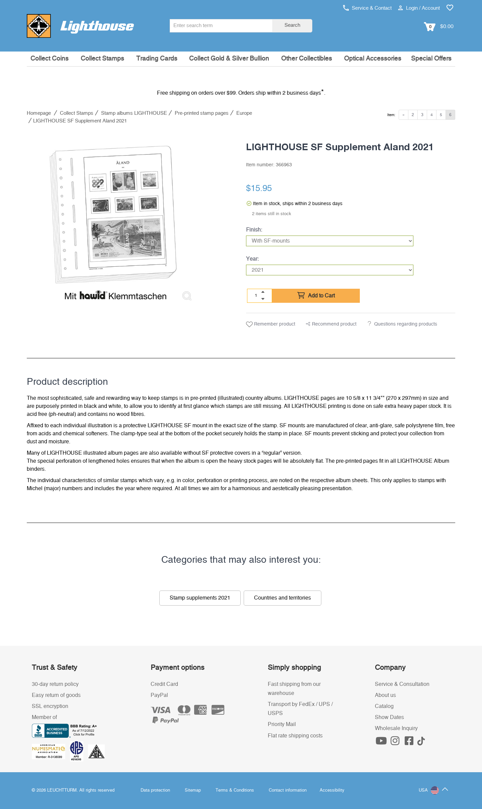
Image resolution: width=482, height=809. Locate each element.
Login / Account (419, 8)
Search (292, 25)
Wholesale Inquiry (396, 728)
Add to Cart (316, 295)
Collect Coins (49, 59)
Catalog (384, 706)
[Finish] (329, 241)
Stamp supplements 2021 (200, 598)
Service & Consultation (402, 684)
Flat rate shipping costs (295, 735)
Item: (391, 115)
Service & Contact (367, 8)
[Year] (329, 270)
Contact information (288, 790)
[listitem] (113, 219)
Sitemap (193, 790)
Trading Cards (156, 59)
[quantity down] (263, 299)
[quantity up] (263, 292)
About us (385, 695)
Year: (252, 259)
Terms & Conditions (235, 790)
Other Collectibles (306, 59)
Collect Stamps (102, 59)
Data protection (155, 790)
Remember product (270, 325)
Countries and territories (282, 598)
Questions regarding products (405, 324)
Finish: (254, 230)
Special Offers (431, 59)
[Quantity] (256, 295)
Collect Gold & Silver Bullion (229, 59)
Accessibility (332, 790)
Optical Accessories (372, 59)
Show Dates (389, 717)
